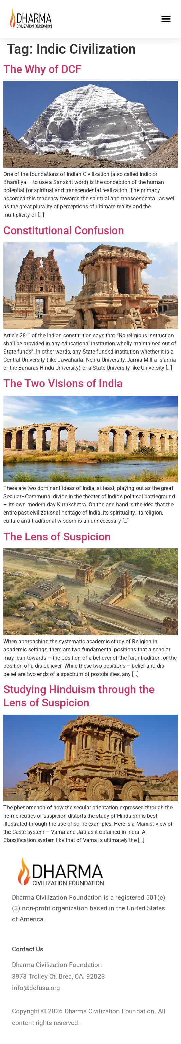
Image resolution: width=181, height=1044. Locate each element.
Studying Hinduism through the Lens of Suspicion (79, 696)
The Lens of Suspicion (57, 536)
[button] (166, 19)
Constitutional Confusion (63, 230)
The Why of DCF (42, 69)
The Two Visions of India (63, 383)
